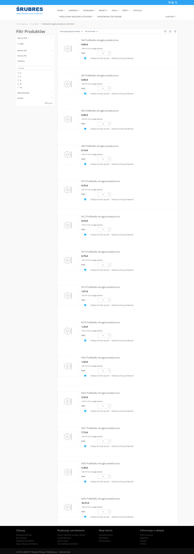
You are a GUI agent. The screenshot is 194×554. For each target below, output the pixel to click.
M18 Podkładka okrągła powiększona (100, 322)
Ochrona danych (146, 535)
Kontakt (143, 541)
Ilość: (83, 53)
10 (20, 87)
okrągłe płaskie (97, 48)
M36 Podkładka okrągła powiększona (100, 498)
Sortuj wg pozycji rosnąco (71, 31)
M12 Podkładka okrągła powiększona (100, 216)
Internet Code (64, 552)
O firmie (143, 544)
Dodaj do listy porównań (123, 58)
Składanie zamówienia (25, 541)
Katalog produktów (24, 535)
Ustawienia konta (106, 535)
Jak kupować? (21, 538)
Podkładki (35, 24)
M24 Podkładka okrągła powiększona (100, 392)
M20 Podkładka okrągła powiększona (100, 357)
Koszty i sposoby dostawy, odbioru (71, 535)
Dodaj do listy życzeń (100, 58)
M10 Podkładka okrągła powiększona (100, 181)
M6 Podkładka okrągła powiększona (99, 110)
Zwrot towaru (62, 541)
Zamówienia (103, 538)
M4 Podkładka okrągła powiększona (99, 40)
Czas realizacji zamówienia (67, 544)
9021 (21, 44)
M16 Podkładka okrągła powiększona (100, 287)
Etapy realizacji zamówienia (27, 544)
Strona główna (22, 24)
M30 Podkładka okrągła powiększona (100, 463)
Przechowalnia (104, 541)
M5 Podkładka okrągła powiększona (99, 75)
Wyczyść (49, 103)
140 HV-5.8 (85, 48)
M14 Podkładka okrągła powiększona (100, 251)
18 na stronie (91, 31)
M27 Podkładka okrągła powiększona (100, 428)
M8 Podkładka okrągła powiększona (99, 146)
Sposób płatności (64, 538)
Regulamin (144, 538)
